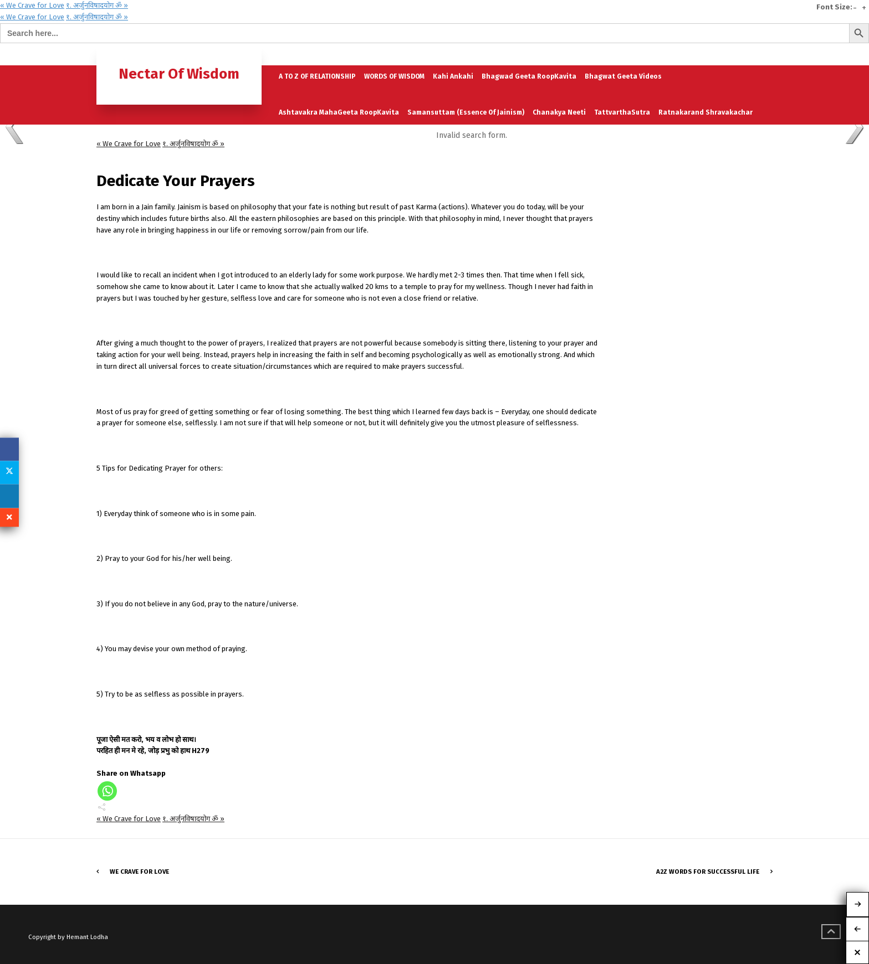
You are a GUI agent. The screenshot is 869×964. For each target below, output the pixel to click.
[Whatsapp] (107, 791)
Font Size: (834, 7)
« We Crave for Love (32, 5)
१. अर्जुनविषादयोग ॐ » (97, 5)
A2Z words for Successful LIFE (707, 871)
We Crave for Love (139, 871)
